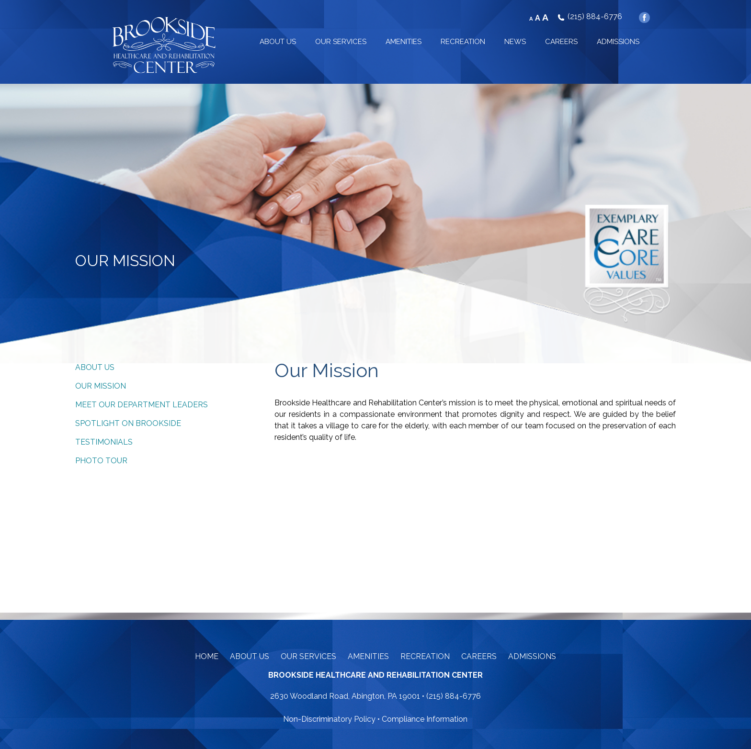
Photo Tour (101, 460)
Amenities (368, 656)
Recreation (425, 656)
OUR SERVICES (340, 41)
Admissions (532, 656)
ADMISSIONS (618, 41)
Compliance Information (424, 719)
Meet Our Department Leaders (141, 404)
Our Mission (100, 386)
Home (206, 656)
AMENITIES (403, 41)
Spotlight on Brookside (128, 423)
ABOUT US (278, 41)
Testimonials (104, 442)
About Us (94, 367)
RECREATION (463, 41)
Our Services (308, 656)
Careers (479, 656)
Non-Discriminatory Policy (329, 719)
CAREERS (561, 41)
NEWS (515, 41)
